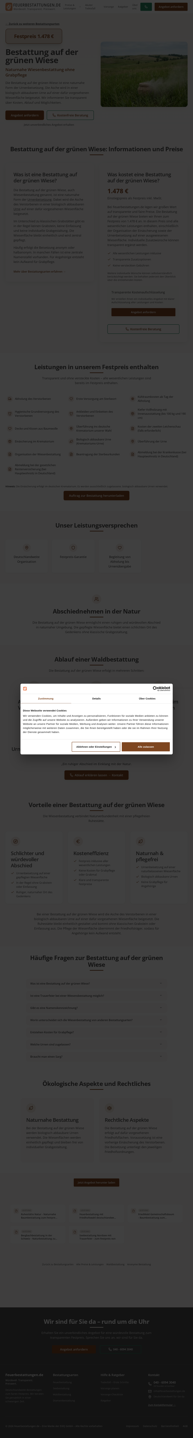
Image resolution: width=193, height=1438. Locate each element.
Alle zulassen (146, 746)
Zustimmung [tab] (45, 698)
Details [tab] (96, 698)
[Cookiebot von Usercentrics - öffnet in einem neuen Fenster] (155, 688)
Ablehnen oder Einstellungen (96, 746)
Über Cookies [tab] (147, 698)
